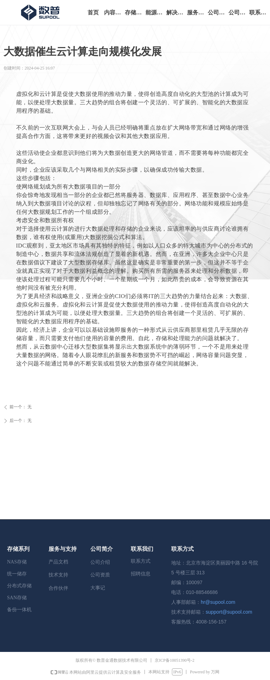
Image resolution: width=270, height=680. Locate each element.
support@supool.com (229, 612)
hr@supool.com (218, 602)
